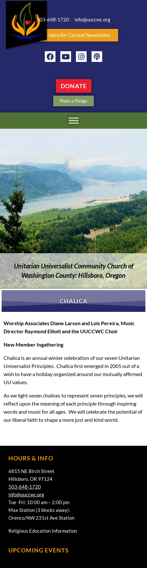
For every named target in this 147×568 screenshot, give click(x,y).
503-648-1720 (24, 487)
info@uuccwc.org (26, 494)
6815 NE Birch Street (31, 471)
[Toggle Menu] (73, 120)
